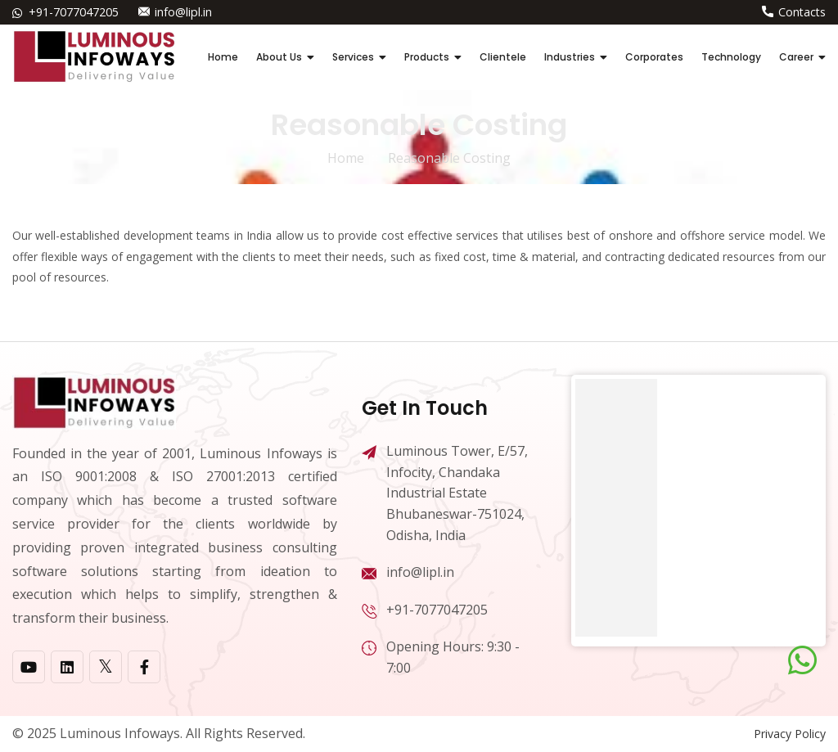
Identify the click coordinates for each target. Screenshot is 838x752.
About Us (279, 57)
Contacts (802, 12)
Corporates (654, 57)
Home (223, 57)
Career (796, 57)
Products (426, 57)
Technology (731, 57)
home (345, 158)
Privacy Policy (790, 733)
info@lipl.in (183, 12)
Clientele (503, 57)
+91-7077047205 (74, 12)
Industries (569, 57)
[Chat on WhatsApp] (802, 660)
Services (353, 57)
